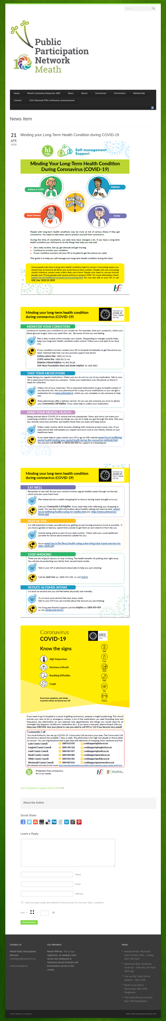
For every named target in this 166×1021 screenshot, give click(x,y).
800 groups (69, 951)
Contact (18, 100)
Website (79, 893)
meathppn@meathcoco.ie (23, 958)
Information (120, 93)
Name (78, 874)
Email (78, 884)
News (71, 93)
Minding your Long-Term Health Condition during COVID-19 (70, 135)
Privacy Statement (17, 1014)
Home (17, 93)
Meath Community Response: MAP (43, 93)
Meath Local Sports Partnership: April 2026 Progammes (135, 989)
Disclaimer (29, 1014)
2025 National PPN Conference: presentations (52, 100)
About (84, 93)
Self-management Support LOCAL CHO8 (40, 788)
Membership (139, 93)
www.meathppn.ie (19, 965)
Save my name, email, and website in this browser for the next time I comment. (64, 902)
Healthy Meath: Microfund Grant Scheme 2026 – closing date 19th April (139, 955)
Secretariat (100, 93)
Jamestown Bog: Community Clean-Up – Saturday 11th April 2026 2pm (140, 967)
